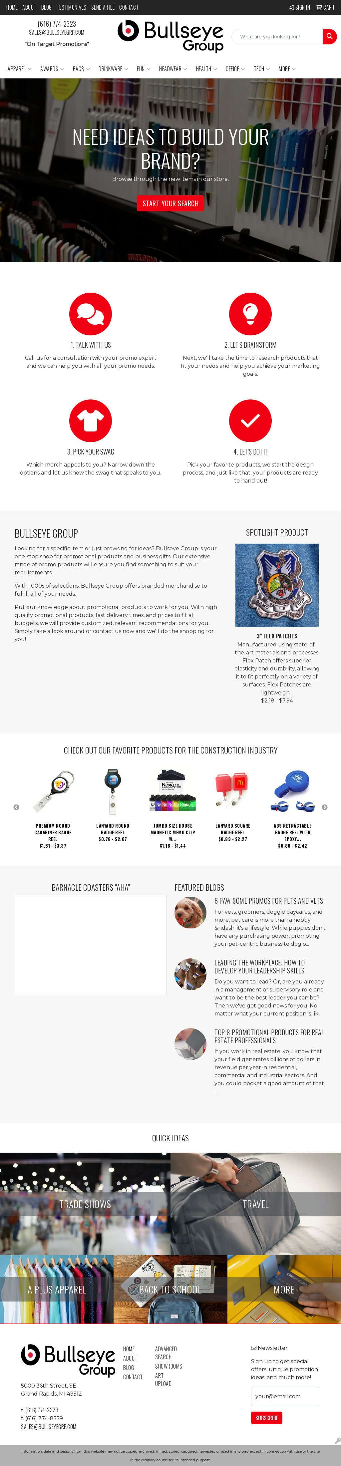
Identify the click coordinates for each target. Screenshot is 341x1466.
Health (206, 69)
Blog (46, 7)
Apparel (20, 69)
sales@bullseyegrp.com (57, 32)
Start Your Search (171, 203)
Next (324, 807)
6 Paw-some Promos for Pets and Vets (268, 901)
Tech (262, 69)
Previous (16, 807)
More (287, 69)
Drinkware (113, 69)
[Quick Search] (277, 36)
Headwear (173, 69)
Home (12, 7)
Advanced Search (166, 1353)
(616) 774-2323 (57, 24)
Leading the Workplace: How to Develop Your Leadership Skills (259, 966)
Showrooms (167, 1366)
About (29, 7)
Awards (52, 69)
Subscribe (266, 1418)
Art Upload (163, 1380)
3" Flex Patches (277, 636)
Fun (144, 69)
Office (235, 69)
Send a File (103, 7)
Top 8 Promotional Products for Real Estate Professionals (269, 1036)
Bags (81, 69)
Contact (129, 7)
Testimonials (72, 7)
